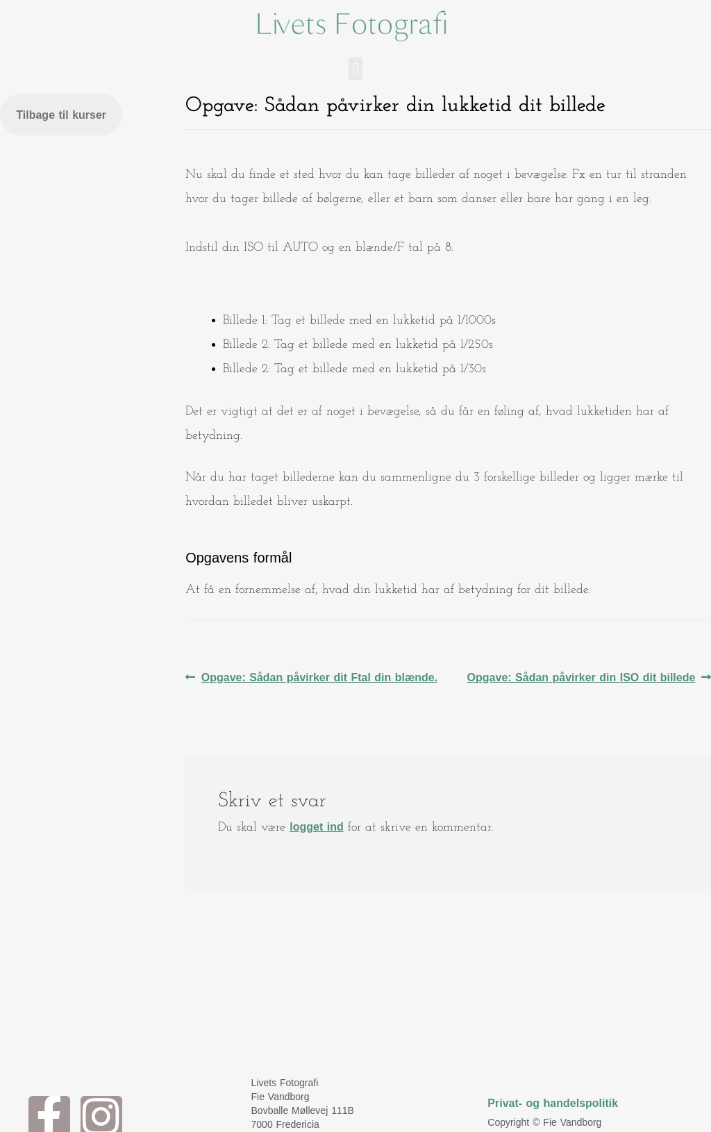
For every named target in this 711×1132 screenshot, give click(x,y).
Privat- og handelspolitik (552, 1103)
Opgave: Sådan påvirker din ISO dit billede (581, 674)
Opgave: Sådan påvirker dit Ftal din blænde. (319, 674)
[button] (355, 68)
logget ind (316, 827)
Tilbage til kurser (61, 115)
